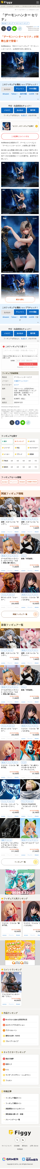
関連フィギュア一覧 (20, 614)
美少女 (24, 519)
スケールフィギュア (22, 23)
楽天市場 (23, 94)
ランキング (19, 441)
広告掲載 (17, 1146)
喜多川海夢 (10, 1059)
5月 (24, 461)
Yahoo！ (14, 94)
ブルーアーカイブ (12, 1041)
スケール (10, 519)
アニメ (24, 556)
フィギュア (10, 6)
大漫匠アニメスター (21, 381)
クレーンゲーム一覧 (13, 1119)
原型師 (31, 454)
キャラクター (33, 448)
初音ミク (9, 1064)
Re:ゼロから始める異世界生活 (16, 1019)
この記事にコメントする (20, 136)
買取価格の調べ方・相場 (14, 1114)
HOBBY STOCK (32, 482)
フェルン (9, 1080)
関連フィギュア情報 (12, 493)
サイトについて (7, 1146)
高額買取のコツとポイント (15, 1109)
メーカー (5, 454)
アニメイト (20, 89)
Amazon (6, 94)
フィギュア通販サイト (14, 1098)
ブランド (18, 454)
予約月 (5, 461)
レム (7, 1069)
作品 (17, 448)
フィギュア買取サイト (14, 1103)
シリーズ (5, 448)
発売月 (5, 467)
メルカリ (7, 110)
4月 (18, 461)
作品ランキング (9, 1013)
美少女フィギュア (7, 23)
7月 (36, 461)
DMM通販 (32, 89)
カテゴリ (31, 441)
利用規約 (20, 1149)
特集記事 (6, 1091)
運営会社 (25, 1146)
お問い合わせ (34, 1146)
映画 (3, 840)
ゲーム (3, 519)
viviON (31, 94)
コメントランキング (11, 969)
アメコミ (4, 594)
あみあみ (20, 110)
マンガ (24, 762)
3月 (12, 461)
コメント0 (36, 26)
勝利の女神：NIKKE (13, 1036)
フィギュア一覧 (20, 862)
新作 (4, 441)
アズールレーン (11, 1030)
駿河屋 (32, 110)
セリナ (17, 6)
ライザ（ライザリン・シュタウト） (18, 1075)
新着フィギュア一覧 (12, 624)
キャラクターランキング (13, 1052)
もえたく (24, 115)
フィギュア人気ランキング (14, 898)
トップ (3, 6)
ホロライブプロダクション (15, 1025)
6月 (30, 461)
